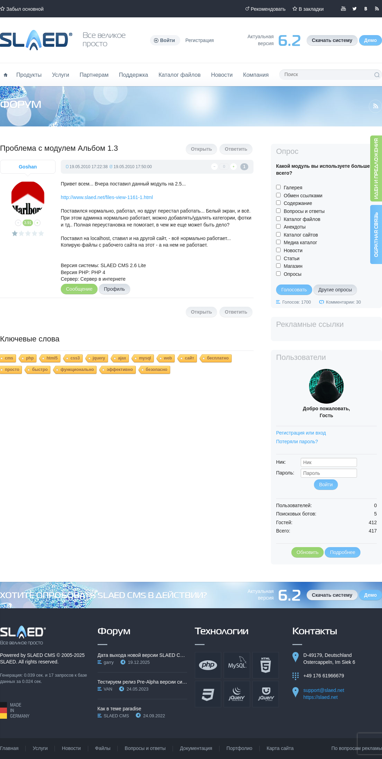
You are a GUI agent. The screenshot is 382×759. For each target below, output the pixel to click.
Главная (9, 748)
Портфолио (239, 748)
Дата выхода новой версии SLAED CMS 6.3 (143, 655)
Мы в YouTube (343, 8)
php (30, 358)
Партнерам (94, 75)
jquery (99, 358)
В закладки (311, 9)
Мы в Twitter (354, 8)
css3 (75, 358)
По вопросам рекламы (356, 748)
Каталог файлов (179, 75)
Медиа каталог (300, 242)
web (168, 358)
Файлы (102, 748)
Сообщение (79, 289)
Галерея (293, 187)
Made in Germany (15, 710)
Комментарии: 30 (343, 302)
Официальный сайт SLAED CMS (36, 40)
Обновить (307, 552)
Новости (222, 75)
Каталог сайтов (301, 235)
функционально (77, 369)
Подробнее (342, 552)
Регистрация (199, 40)
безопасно (156, 369)
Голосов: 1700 (296, 302)
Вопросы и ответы (304, 211)
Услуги (60, 75)
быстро (40, 369)
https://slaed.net (321, 697)
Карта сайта (280, 748)
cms (9, 358)
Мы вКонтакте (365, 8)
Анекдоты (295, 227)
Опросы (292, 274)
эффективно (120, 369)
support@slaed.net (324, 690)
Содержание (298, 203)
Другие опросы (335, 289)
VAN (108, 689)
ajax (122, 358)
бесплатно (218, 358)
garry (109, 662)
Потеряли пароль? (297, 441)
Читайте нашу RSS (377, 8)
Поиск (377, 74)
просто (12, 369)
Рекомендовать (268, 9)
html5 (52, 358)
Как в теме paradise (119, 708)
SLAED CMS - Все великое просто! (23, 635)
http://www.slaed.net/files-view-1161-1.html (107, 197)
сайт (189, 358)
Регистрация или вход (301, 433)
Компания (256, 75)
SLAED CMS (41, 655)
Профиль (114, 289)
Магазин (293, 266)
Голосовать (294, 289)
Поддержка (133, 75)
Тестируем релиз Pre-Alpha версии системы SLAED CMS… (143, 682)
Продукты (29, 75)
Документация (196, 748)
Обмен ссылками (303, 195)
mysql (145, 358)
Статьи (291, 258)
